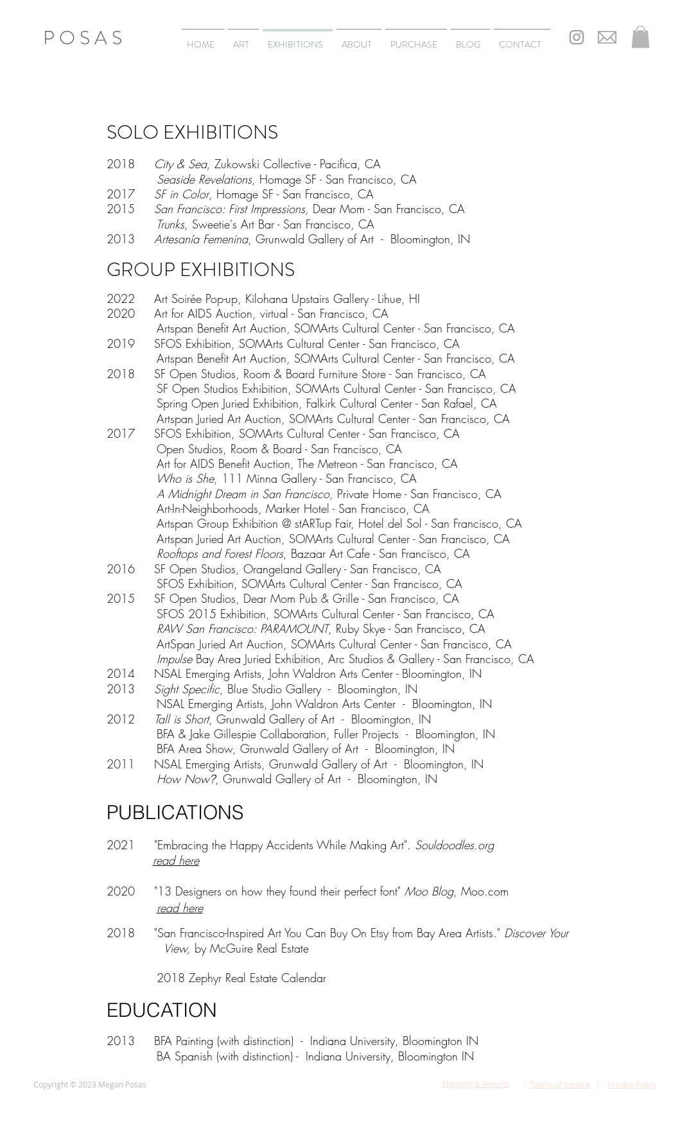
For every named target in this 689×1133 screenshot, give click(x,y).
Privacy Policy (632, 1084)
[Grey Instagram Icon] (576, 37)
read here (180, 907)
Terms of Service (560, 1084)
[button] (640, 37)
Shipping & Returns (476, 1083)
